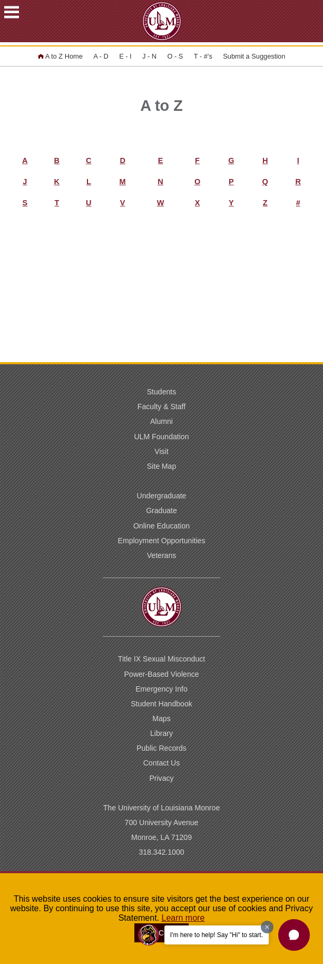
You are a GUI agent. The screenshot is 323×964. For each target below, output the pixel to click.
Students (162, 392)
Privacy (161, 778)
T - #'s (203, 56)
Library (161, 733)
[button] (294, 935)
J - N (149, 56)
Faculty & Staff (161, 406)
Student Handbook (161, 704)
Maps (161, 718)
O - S (175, 56)
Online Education (161, 526)
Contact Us (161, 763)
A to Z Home (60, 56)
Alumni (161, 421)
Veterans (162, 555)
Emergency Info (161, 689)
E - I (125, 56)
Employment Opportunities (161, 540)
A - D (100, 56)
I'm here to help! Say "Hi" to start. (216, 935)
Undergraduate (162, 496)
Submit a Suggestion (254, 56)
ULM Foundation (161, 436)
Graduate (161, 510)
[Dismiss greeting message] (267, 927)
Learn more (183, 917)
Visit (161, 451)
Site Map (162, 466)
